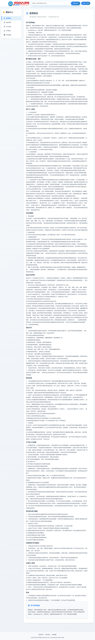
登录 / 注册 (86, 3)
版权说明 (41, 634)
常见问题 (47, 634)
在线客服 (54, 634)
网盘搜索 (75, 3)
